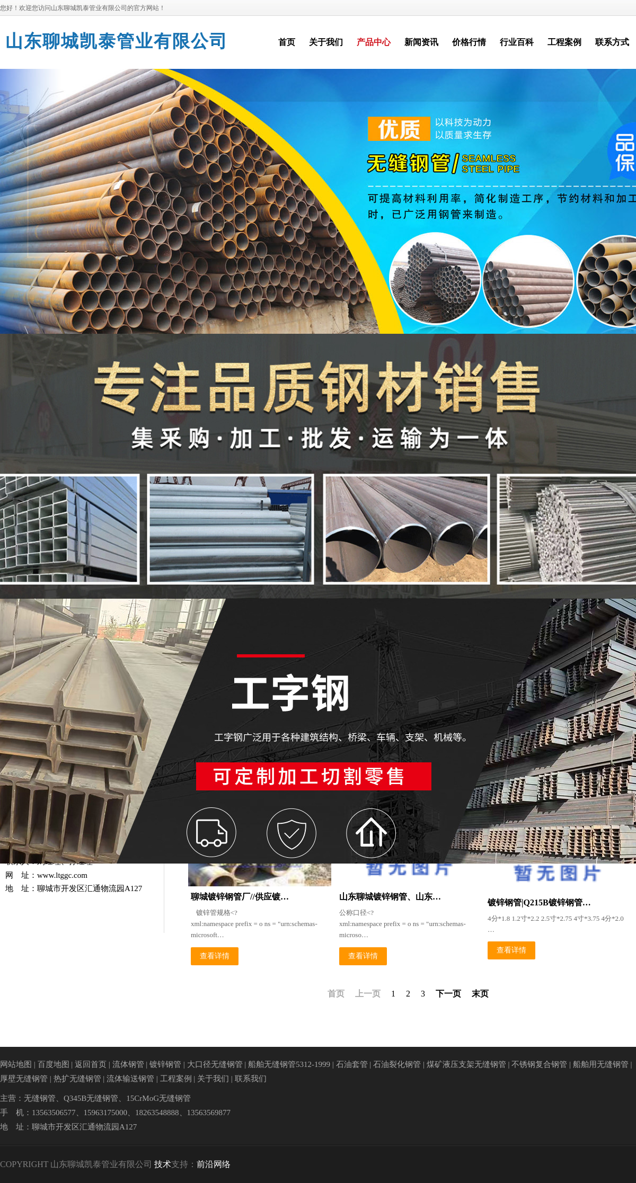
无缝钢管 (40, 1098)
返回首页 (91, 1064)
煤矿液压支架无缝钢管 (466, 1064)
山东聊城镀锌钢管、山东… (390, 896)
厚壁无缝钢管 (24, 1078)
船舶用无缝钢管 (601, 1064)
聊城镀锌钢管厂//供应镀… (240, 896)
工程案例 (176, 1078)
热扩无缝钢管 (77, 1078)
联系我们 (251, 1078)
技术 (162, 1164)
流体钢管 (128, 1064)
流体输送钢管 (130, 1078)
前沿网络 (214, 1164)
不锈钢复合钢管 (539, 1064)
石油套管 (352, 1064)
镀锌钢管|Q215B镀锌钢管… (539, 902)
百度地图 (53, 1064)
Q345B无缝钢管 (91, 1098)
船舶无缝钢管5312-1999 (289, 1064)
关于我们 (213, 1078)
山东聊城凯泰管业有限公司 (116, 41)
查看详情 (214, 956)
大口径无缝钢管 (215, 1064)
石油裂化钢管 (397, 1064)
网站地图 (16, 1064)
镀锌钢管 (165, 1064)
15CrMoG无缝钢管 (158, 1098)
